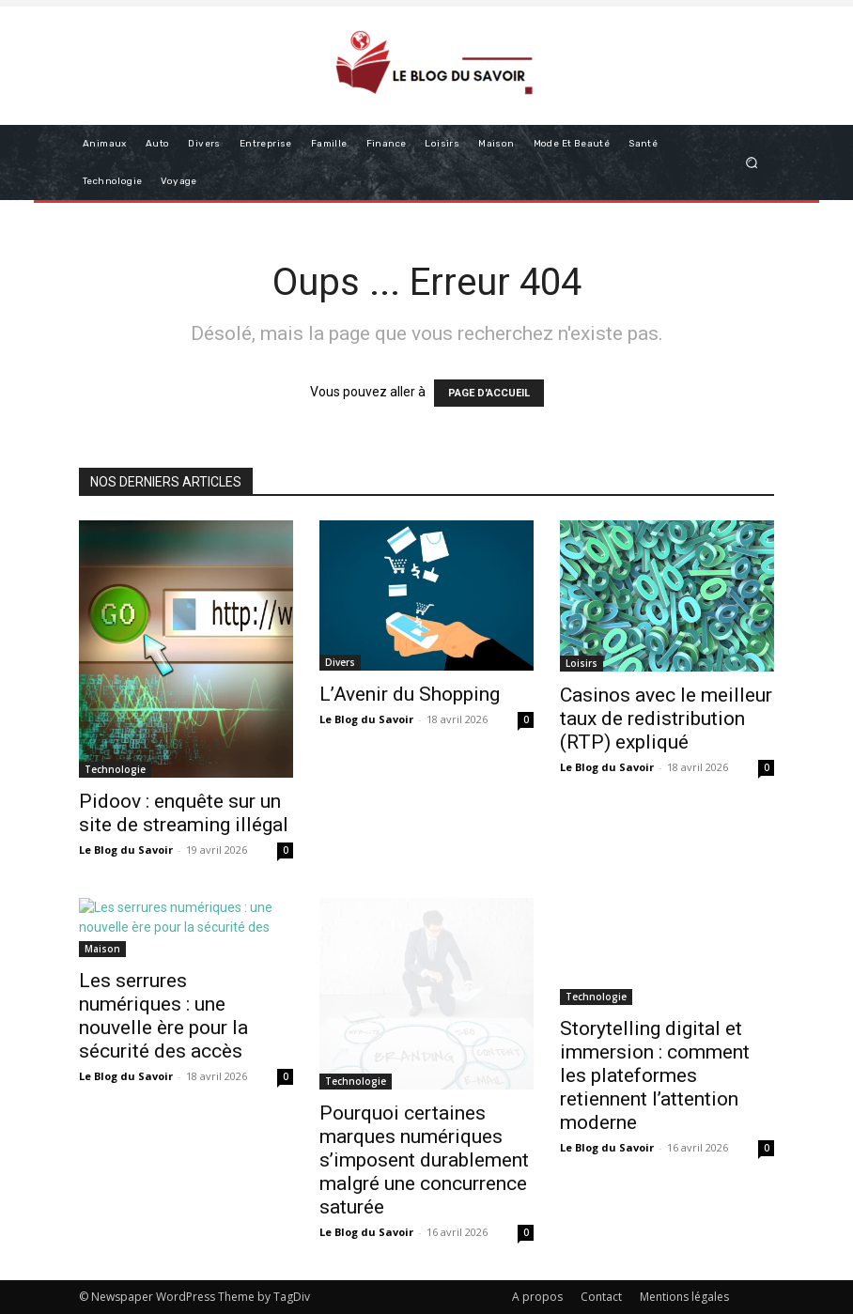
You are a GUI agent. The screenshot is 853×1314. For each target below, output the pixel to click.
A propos (537, 1297)
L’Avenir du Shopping (409, 694)
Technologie (115, 769)
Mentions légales (684, 1297)
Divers (340, 662)
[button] (752, 162)
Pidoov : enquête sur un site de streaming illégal (183, 813)
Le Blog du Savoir (126, 850)
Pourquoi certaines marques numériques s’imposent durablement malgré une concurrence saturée (424, 1160)
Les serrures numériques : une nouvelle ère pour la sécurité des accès (163, 1015)
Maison (102, 948)
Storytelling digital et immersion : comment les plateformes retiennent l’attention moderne (655, 1075)
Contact (601, 1297)
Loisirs (581, 663)
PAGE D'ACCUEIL (489, 393)
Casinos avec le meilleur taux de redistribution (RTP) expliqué (666, 718)
